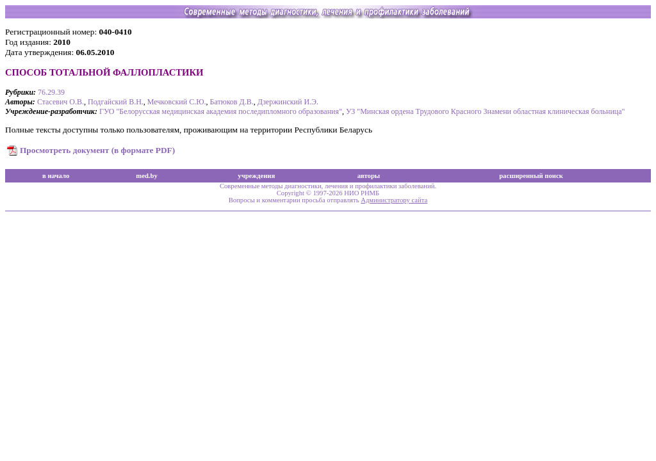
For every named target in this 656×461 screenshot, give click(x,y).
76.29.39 (51, 92)
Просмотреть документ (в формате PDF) (97, 150)
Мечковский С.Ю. (176, 101)
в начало (55, 175)
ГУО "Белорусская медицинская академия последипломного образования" (220, 111)
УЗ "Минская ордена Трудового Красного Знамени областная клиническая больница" (485, 111)
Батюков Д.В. (232, 101)
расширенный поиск (531, 175)
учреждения (256, 175)
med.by (146, 175)
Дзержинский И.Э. (288, 101)
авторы (369, 175)
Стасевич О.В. (60, 101)
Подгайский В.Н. (116, 101)
